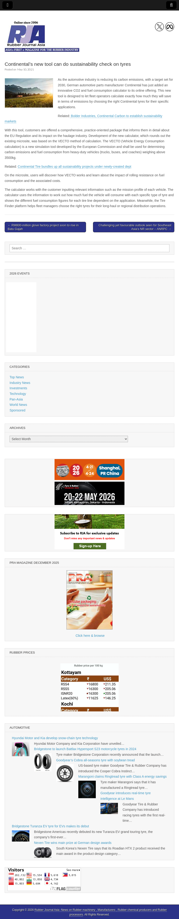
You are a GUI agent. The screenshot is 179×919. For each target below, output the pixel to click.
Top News (17, 377)
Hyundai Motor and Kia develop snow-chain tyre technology (55, 738)
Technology (18, 394)
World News (18, 405)
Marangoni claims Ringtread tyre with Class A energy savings (122, 776)
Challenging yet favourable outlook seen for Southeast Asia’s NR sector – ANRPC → (135, 227)
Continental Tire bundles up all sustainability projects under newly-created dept (74, 166)
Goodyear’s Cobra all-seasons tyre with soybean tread (95, 760)
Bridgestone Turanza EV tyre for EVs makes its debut (50, 826)
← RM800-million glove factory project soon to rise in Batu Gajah (43, 227)
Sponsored (17, 410)
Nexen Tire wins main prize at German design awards (72, 843)
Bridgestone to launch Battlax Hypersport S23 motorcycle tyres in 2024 (85, 749)
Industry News (20, 383)
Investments (18, 388)
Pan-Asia (16, 399)
